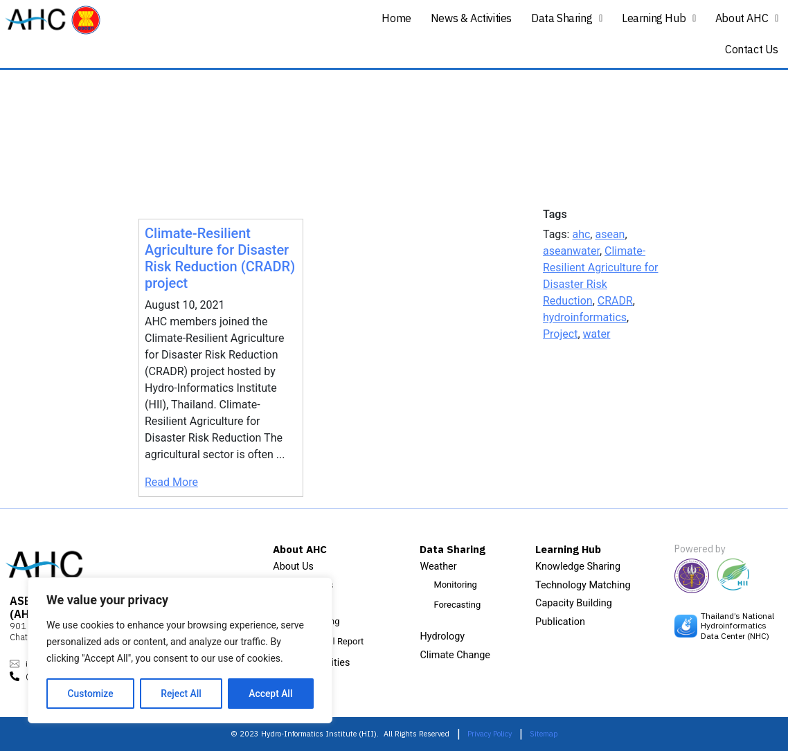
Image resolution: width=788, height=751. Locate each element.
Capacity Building (573, 603)
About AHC (746, 18)
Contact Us (751, 49)
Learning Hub (659, 18)
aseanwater (571, 250)
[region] (180, 650)
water (597, 334)
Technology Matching (582, 585)
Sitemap (544, 734)
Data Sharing (566, 18)
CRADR (615, 300)
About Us (293, 566)
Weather (438, 566)
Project (560, 334)
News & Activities (471, 18)
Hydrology (442, 636)
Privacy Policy (489, 734)
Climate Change (455, 655)
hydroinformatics (585, 317)
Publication (560, 622)
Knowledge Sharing (577, 566)
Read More (171, 482)
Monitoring (454, 584)
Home (396, 18)
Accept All (271, 693)
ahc (581, 234)
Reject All (181, 693)
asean (610, 234)
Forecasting (457, 604)
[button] (566, 18)
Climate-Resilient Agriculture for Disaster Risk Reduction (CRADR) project (220, 258)
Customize (90, 693)
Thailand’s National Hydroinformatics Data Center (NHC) (737, 625)
